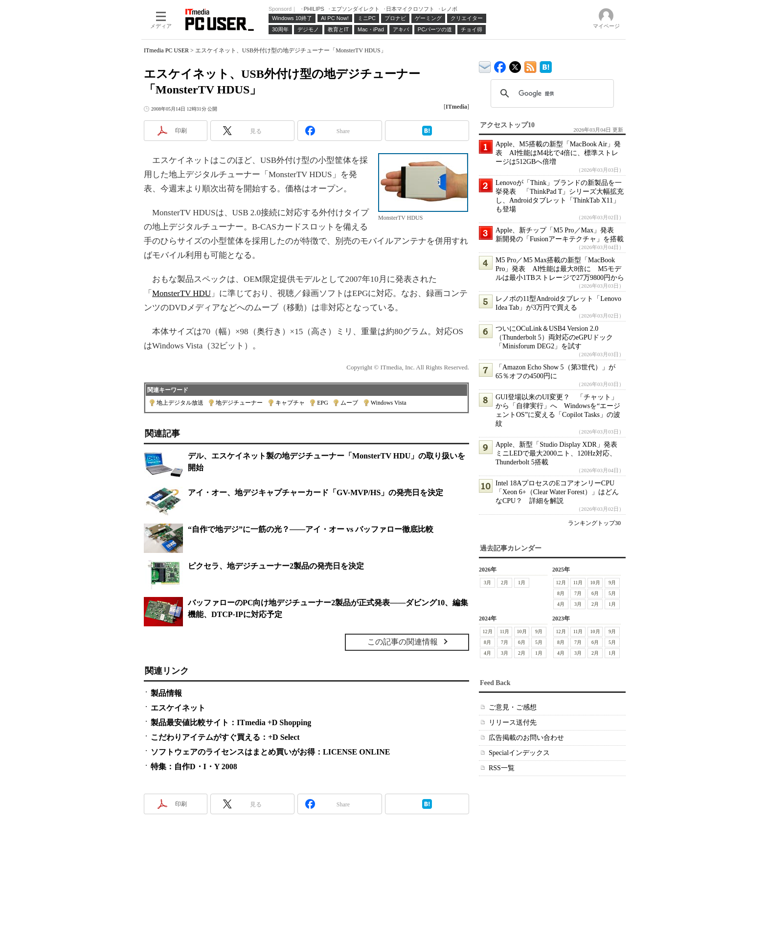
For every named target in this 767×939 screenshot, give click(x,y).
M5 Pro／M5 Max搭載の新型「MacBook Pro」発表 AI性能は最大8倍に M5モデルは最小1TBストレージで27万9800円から (560, 268)
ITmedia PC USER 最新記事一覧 (530, 65)
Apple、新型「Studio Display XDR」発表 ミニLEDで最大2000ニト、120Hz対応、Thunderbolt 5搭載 (560, 453)
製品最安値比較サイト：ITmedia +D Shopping (231, 722)
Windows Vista (388, 402)
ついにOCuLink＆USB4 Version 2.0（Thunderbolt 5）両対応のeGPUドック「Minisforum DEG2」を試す (554, 337)
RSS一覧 (502, 768)
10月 (595, 582)
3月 (487, 582)
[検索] (551, 93)
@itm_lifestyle (515, 65)
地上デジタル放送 (180, 402)
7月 (578, 593)
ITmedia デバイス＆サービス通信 (485, 65)
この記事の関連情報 (402, 642)
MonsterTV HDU (181, 293)
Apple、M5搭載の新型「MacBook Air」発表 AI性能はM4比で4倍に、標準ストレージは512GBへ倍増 (558, 152)
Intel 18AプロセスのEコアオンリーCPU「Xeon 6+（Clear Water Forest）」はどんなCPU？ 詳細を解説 (557, 492)
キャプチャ (290, 402)
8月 (560, 593)
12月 (561, 582)
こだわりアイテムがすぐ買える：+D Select (225, 737)
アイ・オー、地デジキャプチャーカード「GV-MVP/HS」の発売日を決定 (315, 492)
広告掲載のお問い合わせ (526, 737)
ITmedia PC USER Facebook (500, 65)
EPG (322, 402)
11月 (578, 582)
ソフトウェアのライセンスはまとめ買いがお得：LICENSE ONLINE (270, 752)
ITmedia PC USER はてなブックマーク (546, 65)
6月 (595, 593)
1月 (521, 582)
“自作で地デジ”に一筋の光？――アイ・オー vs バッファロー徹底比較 (310, 529)
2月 (504, 582)
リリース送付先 (513, 722)
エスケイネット (178, 708)
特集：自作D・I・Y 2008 (194, 766)
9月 (612, 582)
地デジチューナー (239, 402)
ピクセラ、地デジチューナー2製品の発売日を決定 (276, 566)
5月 (612, 593)
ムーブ (349, 402)
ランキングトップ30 (594, 523)
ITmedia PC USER (166, 50)
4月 (560, 604)
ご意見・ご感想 (513, 707)
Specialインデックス (519, 752)
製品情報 (166, 693)
